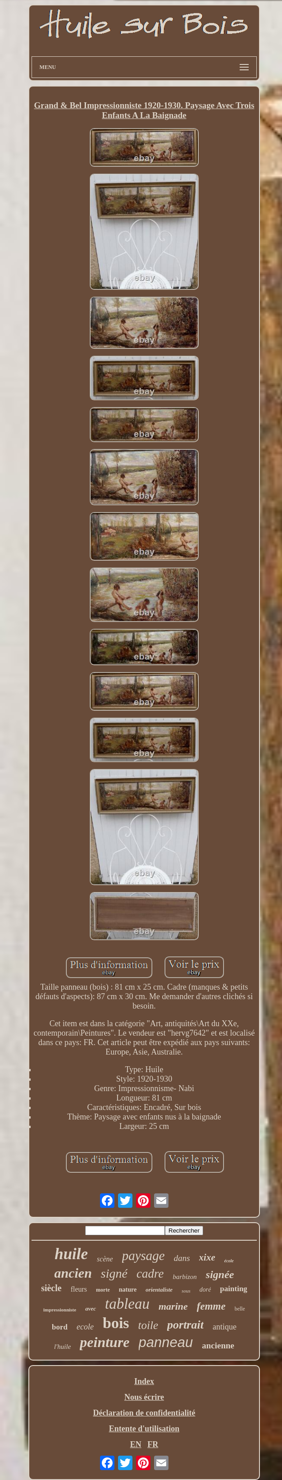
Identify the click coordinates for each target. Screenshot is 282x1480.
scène (105, 1259)
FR (152, 1444)
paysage (143, 1255)
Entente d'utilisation (144, 1428)
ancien (73, 1272)
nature (127, 1289)
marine (173, 1306)
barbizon (184, 1276)
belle (240, 1309)
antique (225, 1326)
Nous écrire (144, 1397)
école (229, 1260)
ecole (85, 1326)
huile (71, 1254)
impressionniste (59, 1309)
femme (211, 1306)
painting (233, 1288)
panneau (166, 1342)
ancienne (218, 1345)
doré (205, 1289)
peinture (104, 1342)
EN (135, 1444)
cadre (150, 1273)
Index (144, 1381)
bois (116, 1323)
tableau (127, 1304)
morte (103, 1290)
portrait (185, 1324)
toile (148, 1325)
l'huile (62, 1346)
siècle (51, 1288)
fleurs (79, 1289)
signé (114, 1273)
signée (220, 1274)
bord (60, 1327)
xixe (207, 1257)
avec (90, 1308)
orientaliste (159, 1289)
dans (182, 1258)
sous (186, 1290)
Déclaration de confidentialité (144, 1412)
